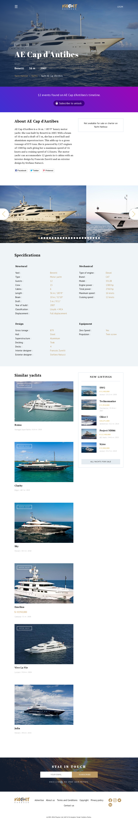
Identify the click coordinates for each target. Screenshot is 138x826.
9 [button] (61, 238)
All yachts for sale (100, 461)
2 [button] (42, 238)
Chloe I (104, 416)
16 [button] (80, 238)
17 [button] (83, 238)
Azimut (102, 394)
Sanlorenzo (104, 424)
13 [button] (72, 238)
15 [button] (77, 238)
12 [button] (69, 238)
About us (50, 800)
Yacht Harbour (69, 7)
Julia (17, 728)
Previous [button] (4, 214)
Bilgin (17, 490)
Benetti (19, 68)
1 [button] (39, 238)
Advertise (39, 800)
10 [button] (63, 238)
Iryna (102, 444)
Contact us (69, 805)
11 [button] (66, 238)
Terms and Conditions (67, 800)
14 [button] (74, 238)
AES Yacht (103, 437)
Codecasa (18, 617)
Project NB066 (107, 430)
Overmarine (104, 408)
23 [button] (99, 238)
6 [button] (53, 238)
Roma (18, 424)
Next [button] (133, 214)
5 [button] (50, 238)
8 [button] (58, 238)
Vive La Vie (21, 667)
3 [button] (44, 238)
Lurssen (17, 672)
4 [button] (47, 238)
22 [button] (96, 238)
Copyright (84, 800)
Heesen (17, 551)
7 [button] (55, 238)
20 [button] (91, 238)
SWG (102, 387)
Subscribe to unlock (70, 103)
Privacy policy (97, 800)
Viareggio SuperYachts (23, 429)
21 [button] (93, 238)
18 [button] (85, 238)
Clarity (18, 485)
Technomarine (108, 401)
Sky (16, 546)
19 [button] (88, 238)
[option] (43, 214)
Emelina (19, 607)
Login (120, 6)
